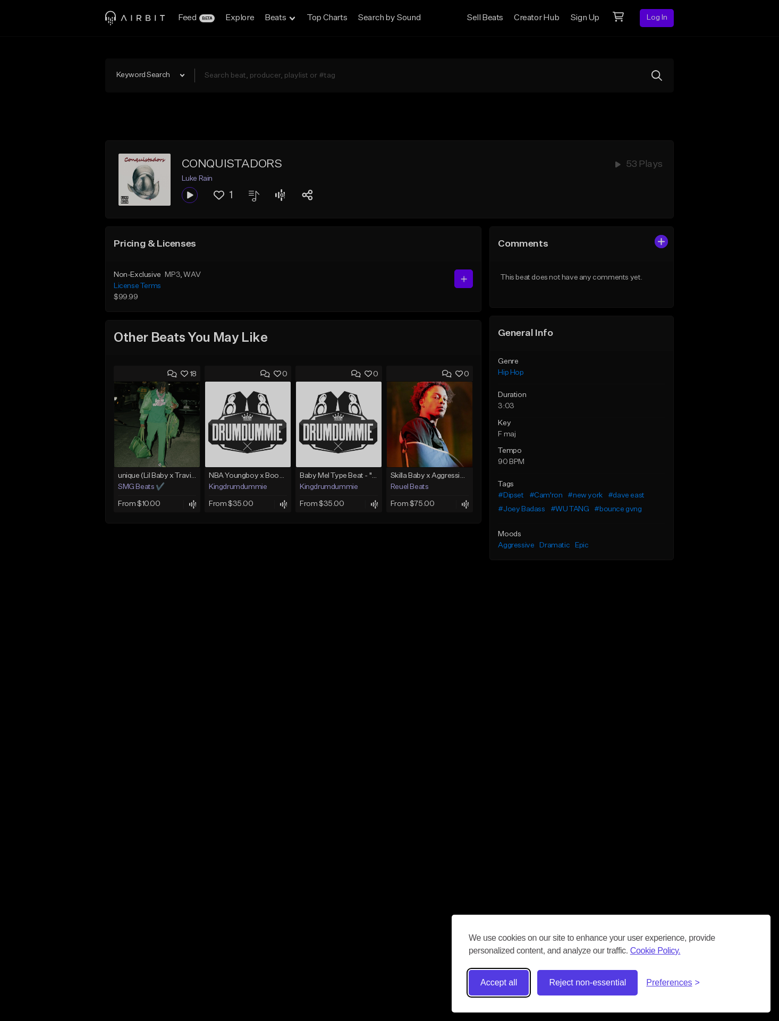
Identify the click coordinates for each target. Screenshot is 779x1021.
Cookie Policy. (655, 950)
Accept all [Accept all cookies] (498, 982)
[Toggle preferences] (673, 983)
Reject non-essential (587, 982)
